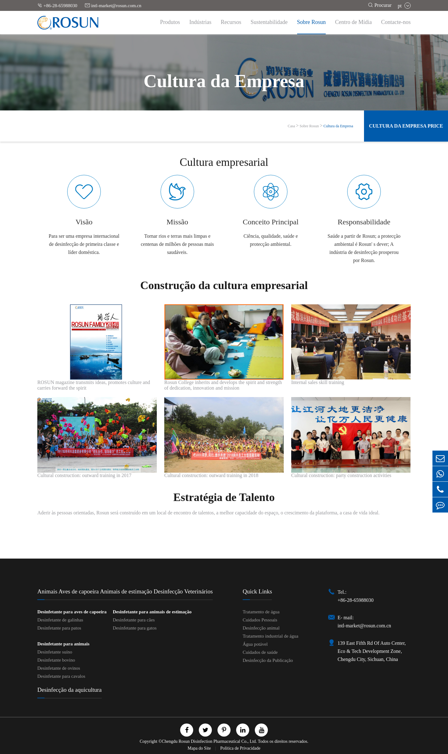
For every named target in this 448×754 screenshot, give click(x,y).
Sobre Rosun (311, 22)
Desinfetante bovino (56, 660)
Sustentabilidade (269, 22)
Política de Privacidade (240, 748)
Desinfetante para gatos (134, 627)
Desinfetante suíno (54, 651)
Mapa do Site (200, 748)
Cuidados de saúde (260, 652)
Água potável (255, 644)
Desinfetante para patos (59, 627)
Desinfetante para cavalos (61, 676)
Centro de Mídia (353, 22)
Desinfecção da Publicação (268, 660)
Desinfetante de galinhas (60, 619)
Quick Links (257, 591)
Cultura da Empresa (338, 126)
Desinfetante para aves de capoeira (71, 611)
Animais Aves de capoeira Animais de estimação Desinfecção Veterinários (125, 591)
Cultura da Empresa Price (406, 126)
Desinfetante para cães (134, 619)
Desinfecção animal (261, 627)
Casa (291, 126)
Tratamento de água (261, 611)
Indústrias (200, 22)
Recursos (231, 22)
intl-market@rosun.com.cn (113, 5)
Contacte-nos (396, 22)
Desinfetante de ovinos (58, 668)
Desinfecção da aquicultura (69, 689)
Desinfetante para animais (63, 643)
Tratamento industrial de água (270, 636)
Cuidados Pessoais (260, 619)
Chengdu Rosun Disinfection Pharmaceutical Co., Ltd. (209, 741)
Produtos (170, 22)
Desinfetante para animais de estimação (152, 611)
